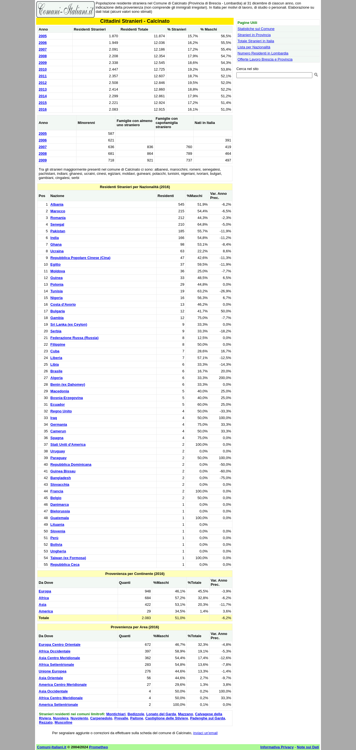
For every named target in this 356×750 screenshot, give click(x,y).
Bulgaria (57, 311)
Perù (54, 538)
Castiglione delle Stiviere (166, 718)
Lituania (57, 524)
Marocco (57, 211)
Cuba (55, 351)
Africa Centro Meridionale (61, 698)
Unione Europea (52, 671)
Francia (56, 491)
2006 (43, 43)
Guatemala (59, 518)
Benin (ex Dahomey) (67, 384)
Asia (42, 604)
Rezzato (46, 722)
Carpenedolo (101, 718)
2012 (43, 83)
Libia (54, 364)
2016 (43, 109)
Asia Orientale (51, 678)
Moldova (57, 271)
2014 (43, 96)
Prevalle (121, 718)
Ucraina (57, 251)
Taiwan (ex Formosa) (68, 558)
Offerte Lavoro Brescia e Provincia (265, 59)
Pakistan (57, 231)
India (54, 238)
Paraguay (58, 458)
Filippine (57, 344)
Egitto (55, 264)
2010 (43, 69)
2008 (43, 56)
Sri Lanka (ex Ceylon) (68, 324)
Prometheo (98, 747)
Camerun (58, 431)
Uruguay (57, 451)
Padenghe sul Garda (207, 718)
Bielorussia (60, 511)
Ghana (55, 244)
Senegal (57, 224)
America (46, 611)
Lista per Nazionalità (254, 47)
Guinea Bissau (62, 471)
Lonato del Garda (161, 714)
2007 (43, 49)
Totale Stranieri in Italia (256, 41)
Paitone (136, 718)
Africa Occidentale (54, 651)
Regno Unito (61, 411)
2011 (43, 76)
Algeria (56, 378)
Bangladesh (60, 478)
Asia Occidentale (53, 691)
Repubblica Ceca (65, 564)
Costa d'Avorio (63, 304)
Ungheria (58, 551)
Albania (56, 204)
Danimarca (59, 504)
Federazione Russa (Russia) (74, 338)
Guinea (56, 278)
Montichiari (115, 714)
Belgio (55, 498)
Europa (45, 591)
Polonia (56, 284)
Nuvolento (79, 718)
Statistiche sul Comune (256, 29)
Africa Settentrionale (56, 664)
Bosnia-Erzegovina (66, 398)
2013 (43, 89)
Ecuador (57, 404)
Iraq (53, 418)
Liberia (56, 358)
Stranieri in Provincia (254, 35)
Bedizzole (136, 714)
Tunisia (56, 291)
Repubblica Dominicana (70, 464)
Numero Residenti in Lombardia (263, 53)
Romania (58, 218)
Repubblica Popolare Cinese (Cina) (80, 258)
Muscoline (63, 722)
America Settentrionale (58, 704)
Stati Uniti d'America (68, 444)
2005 (43, 36)
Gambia (57, 318)
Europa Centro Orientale (59, 644)
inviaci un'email (205, 733)
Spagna (56, 438)
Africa (44, 598)
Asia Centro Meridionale (59, 658)
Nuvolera (61, 718)
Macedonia (59, 391)
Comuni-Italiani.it (51, 747)
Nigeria (56, 298)
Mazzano (185, 714)
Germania (58, 424)
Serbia (55, 331)
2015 (43, 103)
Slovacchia (59, 484)
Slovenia (57, 531)
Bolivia (56, 544)
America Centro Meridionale (63, 684)
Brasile (56, 371)
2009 (43, 63)
